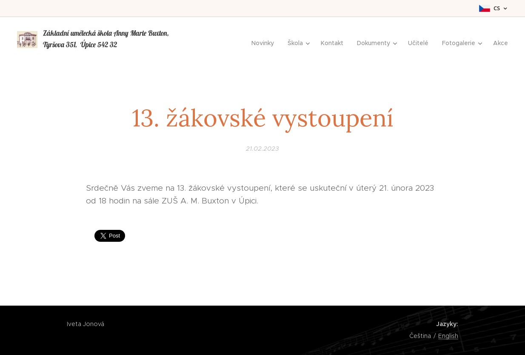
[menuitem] (265, 43)
